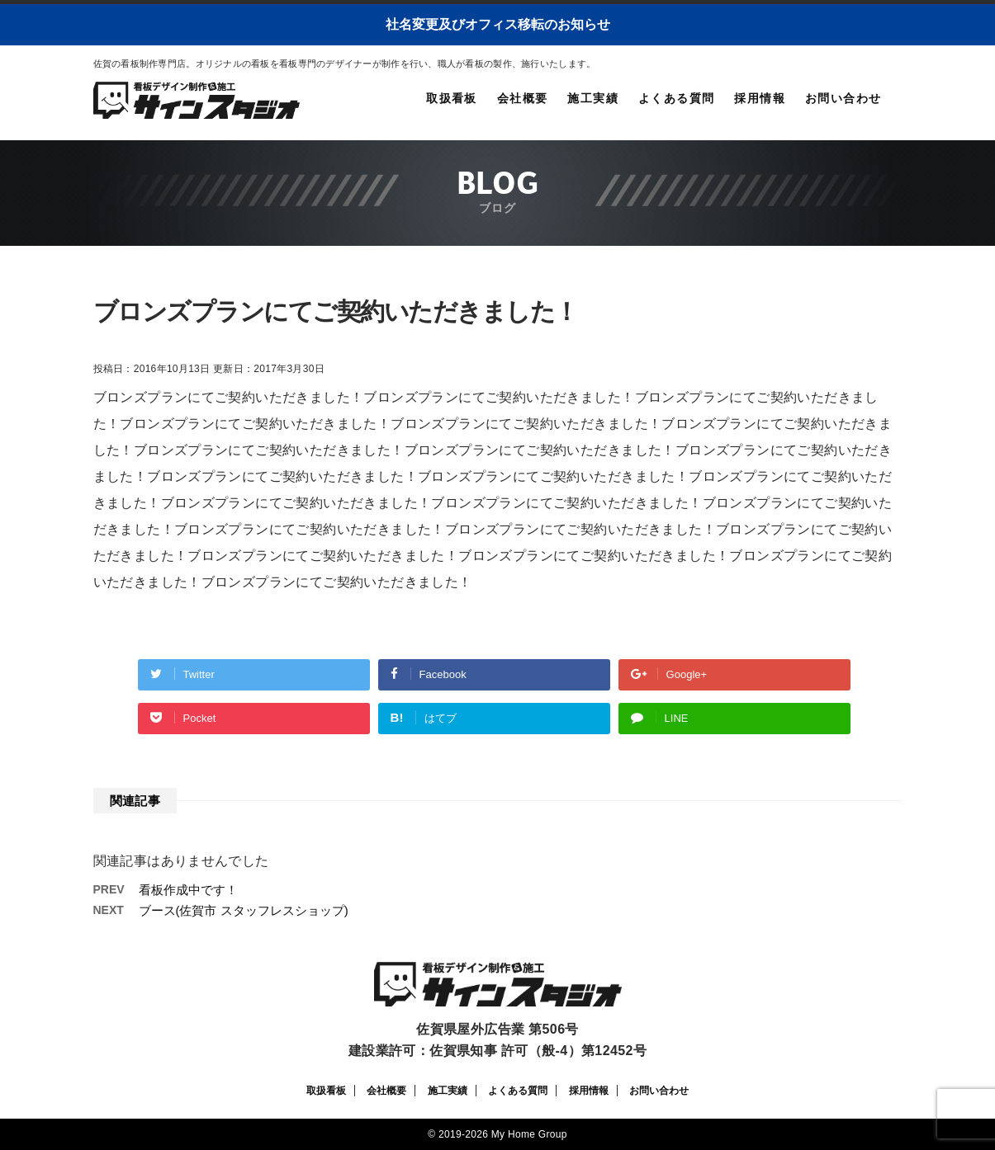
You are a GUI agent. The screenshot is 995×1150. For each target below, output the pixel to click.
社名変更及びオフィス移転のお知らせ (498, 24)
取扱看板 (451, 98)
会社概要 (522, 98)
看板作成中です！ (188, 890)
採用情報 (759, 98)
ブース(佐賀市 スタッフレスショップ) (243, 910)
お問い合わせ (843, 98)
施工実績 (592, 98)
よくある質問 (676, 98)
